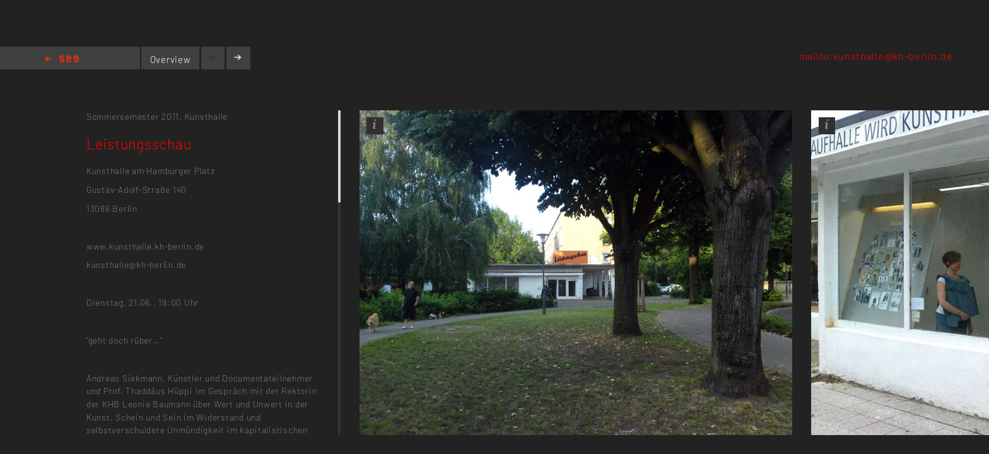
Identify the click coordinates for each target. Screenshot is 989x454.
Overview (170, 59)
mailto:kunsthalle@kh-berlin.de (876, 56)
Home (62, 59)
